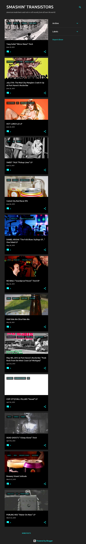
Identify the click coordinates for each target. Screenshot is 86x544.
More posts (26, 533)
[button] (45, 51)
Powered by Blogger (43, 541)
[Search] (80, 7)
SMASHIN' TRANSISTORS (29, 7)
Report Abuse (57, 40)
